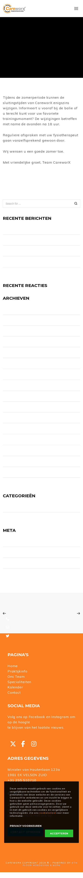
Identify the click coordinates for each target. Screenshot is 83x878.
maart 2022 (11, 428)
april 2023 (10, 352)
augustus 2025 (13, 309)
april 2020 (10, 483)
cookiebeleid (47, 812)
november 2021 (14, 439)
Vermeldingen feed (17, 552)
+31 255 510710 (22, 780)
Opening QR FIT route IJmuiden (25, 251)
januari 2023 (11, 374)
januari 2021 (11, 450)
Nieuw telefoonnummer (20, 229)
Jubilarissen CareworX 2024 (23, 272)
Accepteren (59, 833)
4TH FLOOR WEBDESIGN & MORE (50, 864)
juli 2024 (9, 341)
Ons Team (16, 676)
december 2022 (14, 385)
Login (7, 541)
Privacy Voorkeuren (26, 825)
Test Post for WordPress (20, 262)
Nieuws (8, 506)
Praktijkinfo (17, 671)
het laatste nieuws (47, 727)
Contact (14, 692)
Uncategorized (14, 517)
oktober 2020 (12, 472)
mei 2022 (9, 417)
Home (13, 666)
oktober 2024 (13, 331)
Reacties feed (13, 563)
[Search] (76, 204)
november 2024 (14, 320)
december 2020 (14, 461)
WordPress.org (13, 573)
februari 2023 (12, 363)
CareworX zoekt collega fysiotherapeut (31, 240)
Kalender (15, 687)
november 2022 (14, 396)
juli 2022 (9, 407)
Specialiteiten (19, 682)
